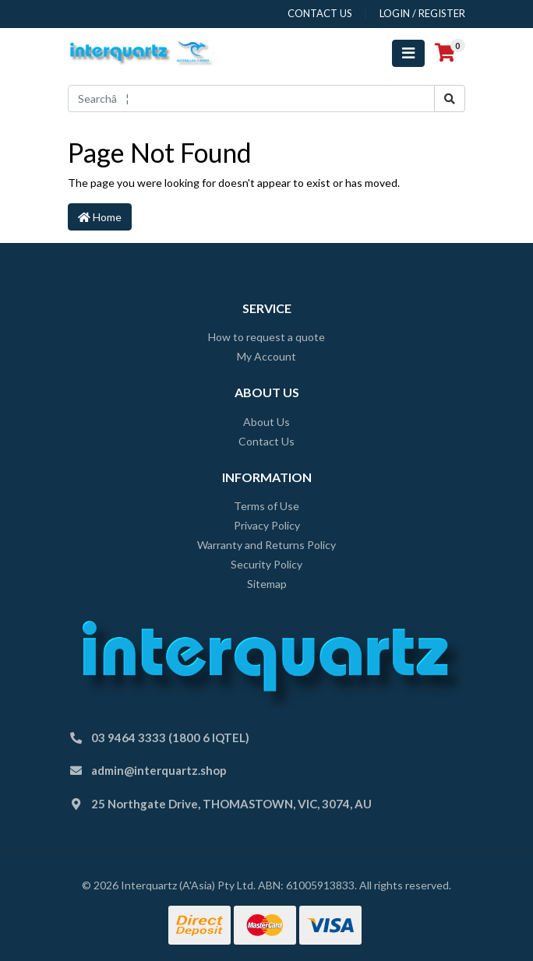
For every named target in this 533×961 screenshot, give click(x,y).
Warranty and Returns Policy (266, 544)
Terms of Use (266, 505)
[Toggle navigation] (408, 53)
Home (100, 217)
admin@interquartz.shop (159, 770)
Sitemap (267, 583)
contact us (320, 13)
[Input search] (251, 98)
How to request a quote (266, 336)
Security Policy (266, 564)
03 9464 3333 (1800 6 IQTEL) (170, 737)
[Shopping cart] (445, 53)
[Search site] (449, 98)
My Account (266, 356)
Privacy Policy (267, 525)
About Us (266, 421)
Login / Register (422, 13)
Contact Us (266, 441)
